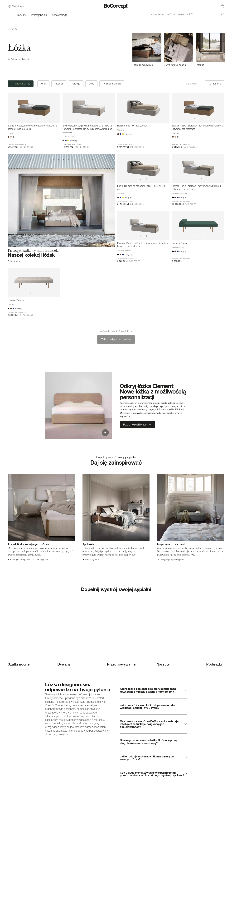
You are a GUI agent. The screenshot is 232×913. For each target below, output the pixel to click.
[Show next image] (37, 118)
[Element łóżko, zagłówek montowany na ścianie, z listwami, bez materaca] (198, 108)
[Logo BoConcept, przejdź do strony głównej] (116, 6)
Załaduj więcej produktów (116, 339)
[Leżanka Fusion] (198, 225)
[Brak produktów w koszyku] (222, 6)
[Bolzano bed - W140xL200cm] (143, 108)
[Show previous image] (30, 118)
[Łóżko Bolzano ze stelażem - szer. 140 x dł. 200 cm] (143, 168)
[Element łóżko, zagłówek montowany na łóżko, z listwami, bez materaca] (34, 108)
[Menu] (9, 14)
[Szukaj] (222, 14)
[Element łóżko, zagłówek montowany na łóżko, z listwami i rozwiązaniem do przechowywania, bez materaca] (89, 108)
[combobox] (187, 14)
